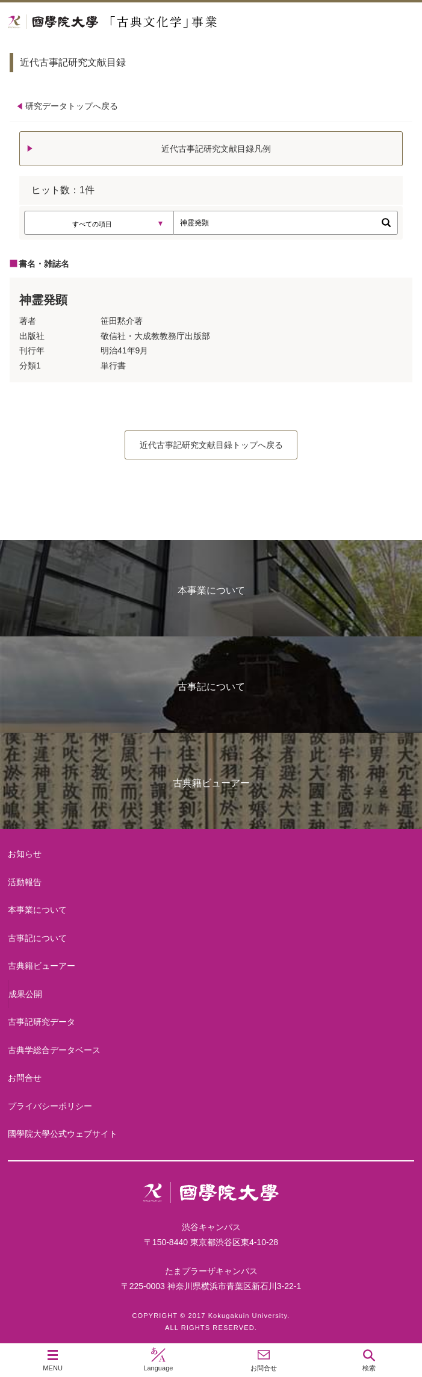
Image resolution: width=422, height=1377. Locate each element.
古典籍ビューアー (211, 783)
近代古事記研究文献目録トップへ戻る (211, 445)
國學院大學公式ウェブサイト (62, 1134)
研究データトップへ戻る (71, 106)
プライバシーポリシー (50, 1106)
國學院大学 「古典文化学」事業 (158, 22)
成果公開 (25, 994)
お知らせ (25, 854)
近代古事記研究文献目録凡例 (216, 149)
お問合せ (25, 1078)
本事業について (211, 590)
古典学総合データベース (54, 1050)
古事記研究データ (41, 1022)
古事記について (211, 687)
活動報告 (25, 882)
